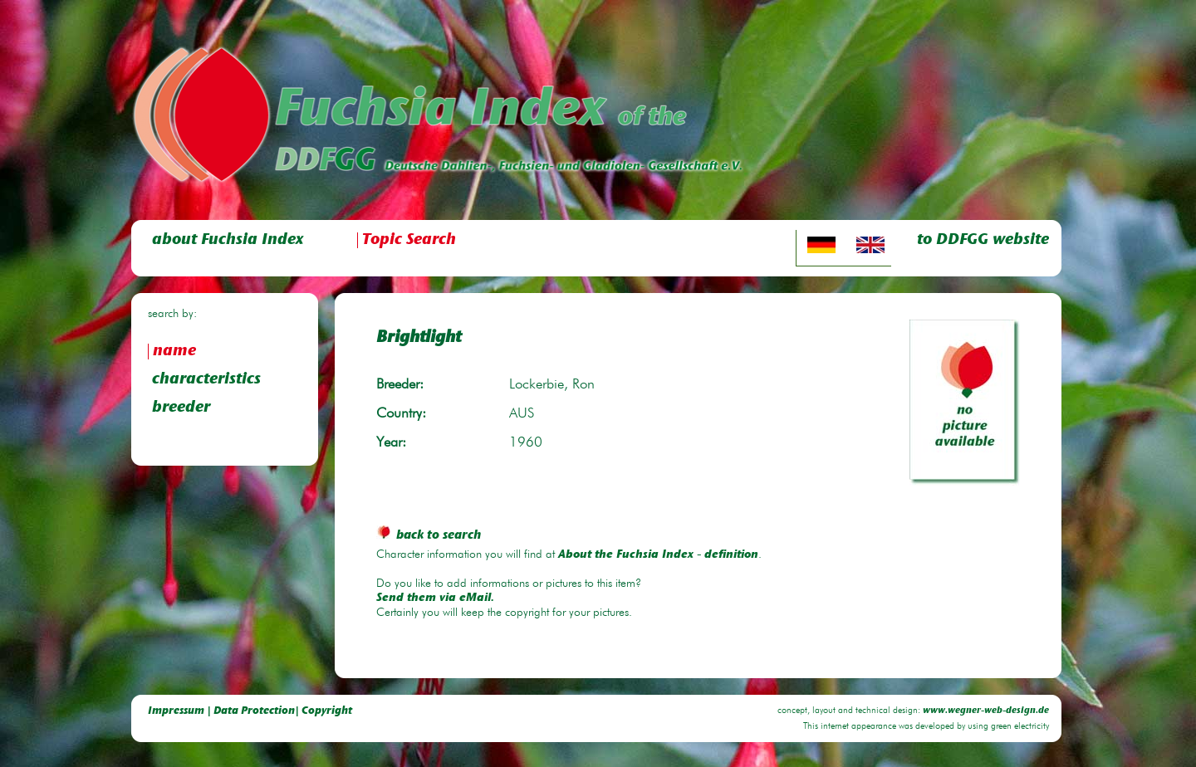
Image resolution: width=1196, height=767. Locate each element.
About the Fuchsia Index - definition (658, 555)
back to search (428, 536)
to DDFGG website (983, 240)
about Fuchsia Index (227, 240)
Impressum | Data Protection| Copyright (250, 711)
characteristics (206, 380)
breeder (181, 408)
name (174, 351)
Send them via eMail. (435, 598)
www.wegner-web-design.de (986, 711)
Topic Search (409, 240)
